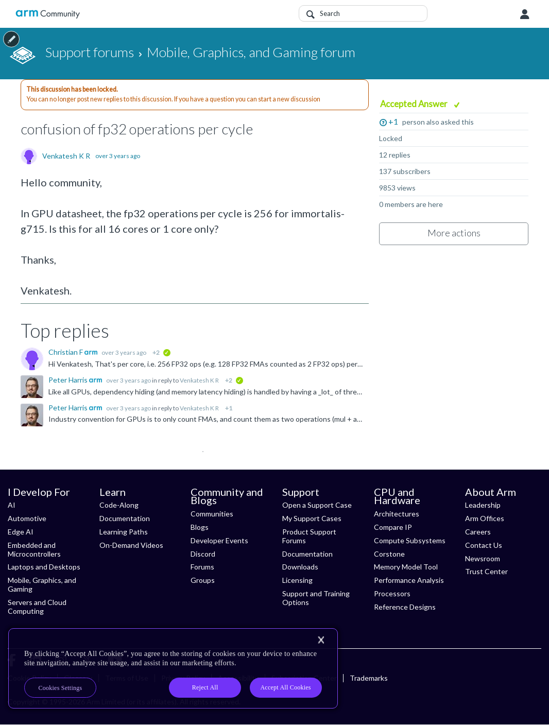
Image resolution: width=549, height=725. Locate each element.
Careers (478, 531)
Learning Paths (123, 531)
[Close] (321, 640)
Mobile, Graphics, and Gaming (42, 584)
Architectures (396, 513)
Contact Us (483, 545)
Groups (203, 580)
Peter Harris (68, 379)
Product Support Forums (309, 536)
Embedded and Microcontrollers (34, 549)
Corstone (389, 553)
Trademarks (369, 678)
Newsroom (482, 558)
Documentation (124, 518)
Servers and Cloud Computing (37, 606)
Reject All (205, 687)
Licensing (297, 580)
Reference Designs (405, 606)
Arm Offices (484, 518)
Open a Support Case (317, 504)
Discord (203, 553)
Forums (202, 566)
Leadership (483, 504)
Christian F (66, 352)
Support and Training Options (316, 598)
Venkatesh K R (66, 156)
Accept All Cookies (285, 687)
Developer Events (219, 540)
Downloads (300, 566)
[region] (173, 668)
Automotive (27, 518)
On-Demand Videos (131, 545)
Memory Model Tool (406, 566)
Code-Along (119, 504)
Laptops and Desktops (44, 566)
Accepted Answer (414, 103)
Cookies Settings (60, 688)
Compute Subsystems (409, 540)
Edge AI (20, 531)
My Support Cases (311, 518)
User (525, 14)
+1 (393, 121)
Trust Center (486, 571)
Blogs (200, 527)
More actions (454, 232)
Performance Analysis (409, 580)
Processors (392, 593)
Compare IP (393, 527)
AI (11, 504)
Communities (212, 513)
